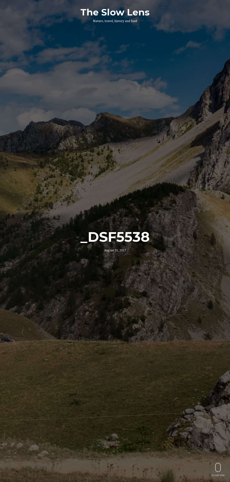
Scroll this (218, 470)
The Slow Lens (115, 12)
